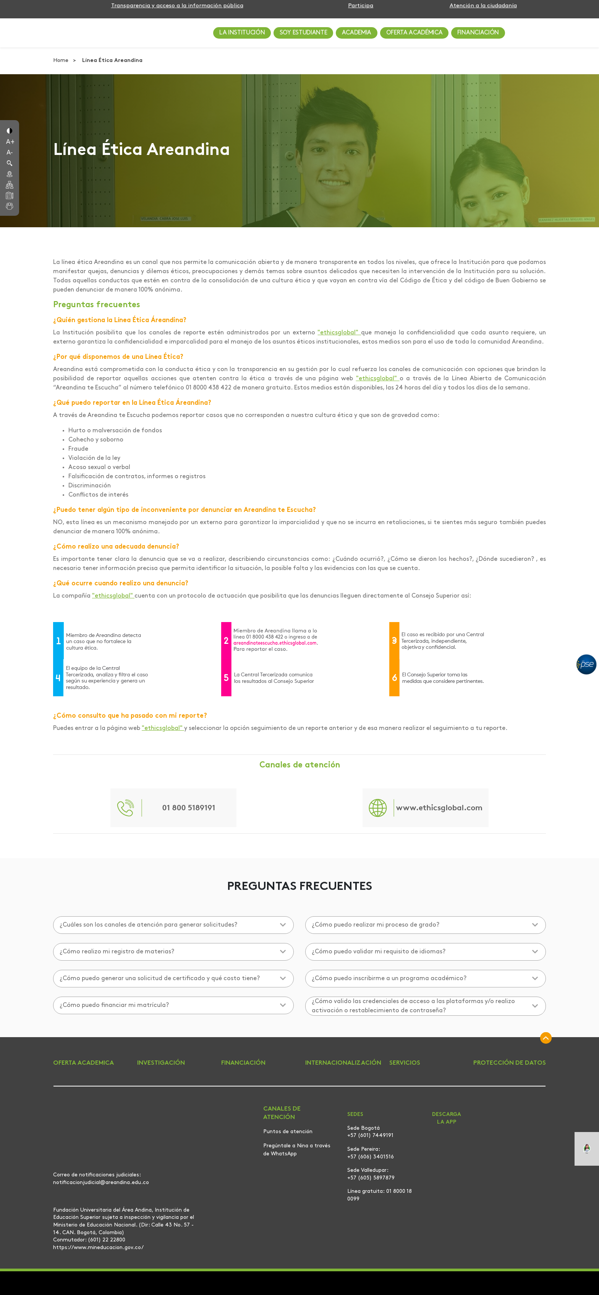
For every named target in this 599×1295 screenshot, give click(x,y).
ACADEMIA (356, 33)
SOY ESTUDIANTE (303, 33)
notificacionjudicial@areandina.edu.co (101, 1182)
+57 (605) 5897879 (371, 1178)
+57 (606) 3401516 (370, 1157)
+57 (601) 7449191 (370, 1136)
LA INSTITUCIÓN (242, 33)
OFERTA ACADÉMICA (414, 33)
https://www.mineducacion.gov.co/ (98, 1247)
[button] (9, 130)
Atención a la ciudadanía (483, 6)
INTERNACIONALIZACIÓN (343, 1063)
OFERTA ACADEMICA (83, 1063)
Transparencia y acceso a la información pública (177, 6)
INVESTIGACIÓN (161, 1063)
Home (61, 61)
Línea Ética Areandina (112, 61)
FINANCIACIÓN (478, 33)
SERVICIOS (404, 1063)
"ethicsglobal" (339, 333)
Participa (360, 6)
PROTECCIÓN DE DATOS (509, 1063)
